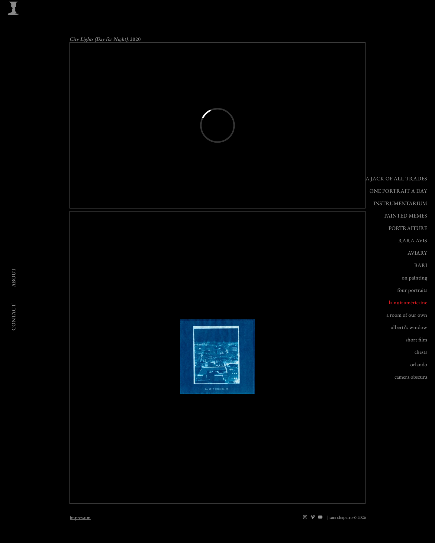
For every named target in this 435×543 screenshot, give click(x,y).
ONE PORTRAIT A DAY (398, 190)
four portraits (412, 289)
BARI (420, 265)
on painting (414, 277)
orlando (418, 364)
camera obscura (411, 376)
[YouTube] (320, 517)
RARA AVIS (412, 240)
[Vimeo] (312, 517)
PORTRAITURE (407, 228)
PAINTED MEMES (405, 215)
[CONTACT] (14, 317)
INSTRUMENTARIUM (400, 203)
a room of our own (406, 314)
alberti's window (409, 327)
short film (416, 339)
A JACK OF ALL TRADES (396, 178)
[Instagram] (305, 517)
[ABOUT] (13, 277)
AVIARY (417, 252)
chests (420, 351)
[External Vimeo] (217, 125)
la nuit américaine (408, 302)
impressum (80, 517)
